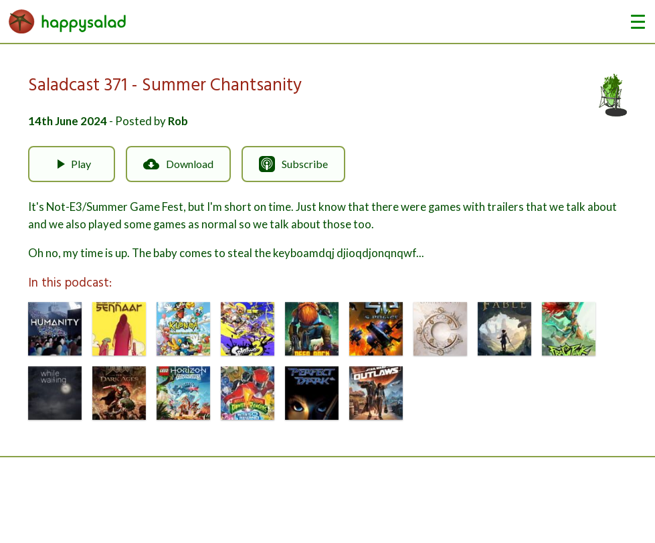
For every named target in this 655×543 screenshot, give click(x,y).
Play (71, 164)
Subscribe (293, 164)
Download (178, 164)
